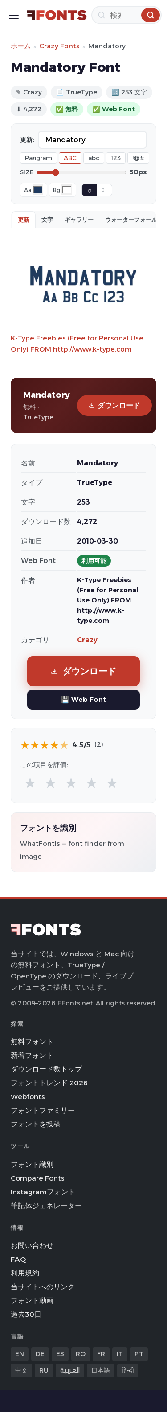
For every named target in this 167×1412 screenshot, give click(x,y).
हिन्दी (128, 1370)
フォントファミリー (43, 1110)
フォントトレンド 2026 (49, 1083)
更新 (23, 219)
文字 (47, 219)
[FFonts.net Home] (57, 15)
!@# (138, 157)
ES (60, 1354)
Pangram (38, 157)
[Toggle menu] (13, 15)
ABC (70, 157)
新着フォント (32, 1055)
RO (81, 1354)
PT (138, 1354)
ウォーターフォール (131, 219)
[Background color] (66, 189)
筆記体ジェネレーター (46, 1205)
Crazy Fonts (59, 46)
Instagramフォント (43, 1192)
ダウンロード (114, 405)
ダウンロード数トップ (46, 1069)
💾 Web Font (83, 699)
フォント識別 (32, 1164)
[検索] (126, 15)
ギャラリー (79, 219)
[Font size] (81, 172)
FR (101, 1354)
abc (93, 157)
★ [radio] (30, 782)
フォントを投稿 (36, 1124)
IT (120, 1354)
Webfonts (28, 1096)
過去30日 (26, 1314)
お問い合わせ (32, 1245)
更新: (27, 140)
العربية (70, 1370)
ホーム (21, 46)
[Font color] (38, 189)
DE (40, 1354)
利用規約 (25, 1273)
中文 (21, 1370)
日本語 (100, 1370)
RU (44, 1370)
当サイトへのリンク (43, 1287)
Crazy (87, 640)
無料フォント (32, 1041)
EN (19, 1354)
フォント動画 (32, 1300)
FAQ (18, 1259)
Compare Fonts (38, 1178)
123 (116, 157)
